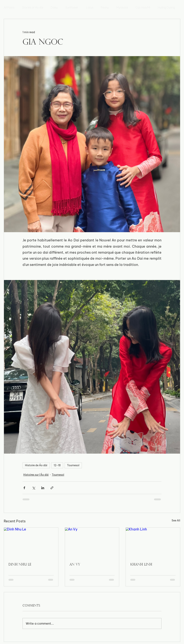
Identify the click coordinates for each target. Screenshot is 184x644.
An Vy (74, 564)
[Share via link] (52, 488)
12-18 (57, 465)
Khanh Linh (141, 564)
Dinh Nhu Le (19, 564)
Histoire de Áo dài (36, 465)
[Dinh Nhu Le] (31, 543)
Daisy (54, 7)
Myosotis (122, 7)
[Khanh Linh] (153, 543)
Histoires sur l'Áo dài (36, 474)
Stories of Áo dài (32, 7)
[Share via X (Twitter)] (33, 488)
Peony (105, 7)
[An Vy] (92, 543)
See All (176, 520)
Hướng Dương (166, 7)
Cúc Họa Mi (143, 7)
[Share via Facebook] (24, 488)
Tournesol (73, 465)
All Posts (9, 7)
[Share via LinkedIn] (42, 488)
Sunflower (71, 7)
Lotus (89, 7)
